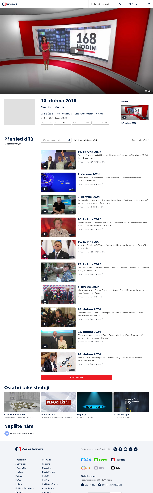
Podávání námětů (50, 484)
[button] (76, 51)
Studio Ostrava (48, 472)
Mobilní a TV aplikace (24, 488)
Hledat (120, 5)
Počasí (18, 480)
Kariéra (45, 480)
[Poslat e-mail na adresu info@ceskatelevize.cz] (110, 484)
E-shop (18, 484)
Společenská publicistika (81, 123)
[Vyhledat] (69, 140)
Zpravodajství (47, 123)
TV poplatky (20, 468)
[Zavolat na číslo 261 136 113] (88, 484)
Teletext (19, 472)
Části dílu (59, 107)
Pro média (46, 459)
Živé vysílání (20, 464)
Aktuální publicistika (62, 123)
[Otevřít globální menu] (147, 4)
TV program (20, 459)
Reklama (46, 464)
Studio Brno (47, 468)
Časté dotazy (48, 488)
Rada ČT (45, 476)
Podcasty (19, 476)
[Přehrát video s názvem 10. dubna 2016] (76, 51)
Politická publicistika (101, 123)
